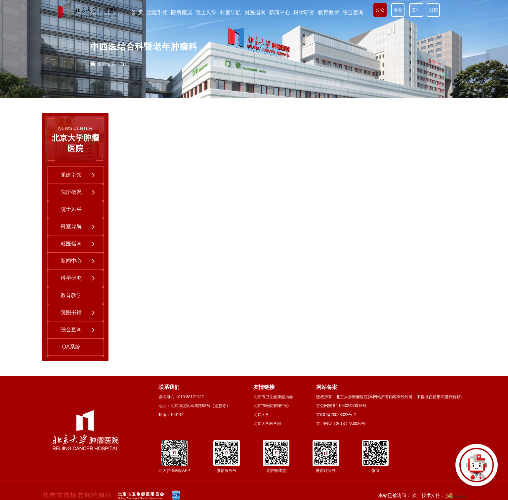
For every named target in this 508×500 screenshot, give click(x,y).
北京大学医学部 (267, 423)
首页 (124, 63)
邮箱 (433, 10)
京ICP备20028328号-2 (336, 414)
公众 (380, 10)
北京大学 (261, 414)
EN (416, 10)
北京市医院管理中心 (271, 405)
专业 (397, 10)
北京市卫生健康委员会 (273, 397)
